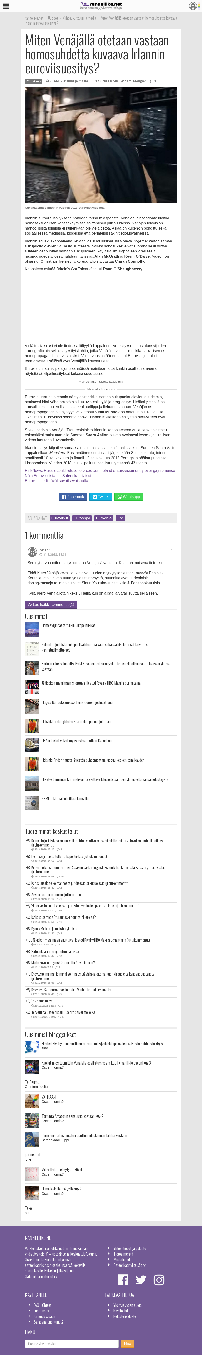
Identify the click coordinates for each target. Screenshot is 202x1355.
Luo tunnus (41, 1310)
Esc (120, 518)
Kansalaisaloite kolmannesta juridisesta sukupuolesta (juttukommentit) (79, 883)
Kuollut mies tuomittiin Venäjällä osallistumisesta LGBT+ (96, 1063)
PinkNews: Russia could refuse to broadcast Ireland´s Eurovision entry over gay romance (100, 471)
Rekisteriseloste (124, 1316)
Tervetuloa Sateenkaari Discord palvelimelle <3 (63, 1012)
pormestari (32, 1154)
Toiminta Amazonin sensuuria (72, 1116)
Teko (28, 1208)
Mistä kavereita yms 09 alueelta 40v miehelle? (63, 962)
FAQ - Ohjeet (42, 1305)
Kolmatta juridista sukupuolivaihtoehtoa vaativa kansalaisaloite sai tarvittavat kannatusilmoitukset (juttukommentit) (98, 843)
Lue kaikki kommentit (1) (51, 605)
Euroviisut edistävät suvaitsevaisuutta (56, 481)
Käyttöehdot (122, 1310)
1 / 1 (171, 549)
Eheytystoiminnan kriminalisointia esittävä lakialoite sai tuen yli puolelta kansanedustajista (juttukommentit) (92, 976)
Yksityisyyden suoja (127, 1305)
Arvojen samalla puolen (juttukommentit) (59, 894)
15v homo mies (41, 1001)
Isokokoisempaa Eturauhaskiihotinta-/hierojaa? (63, 917)
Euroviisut (59, 518)
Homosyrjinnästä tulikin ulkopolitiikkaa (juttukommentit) (69, 856)
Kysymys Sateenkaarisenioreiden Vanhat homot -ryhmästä (71, 989)
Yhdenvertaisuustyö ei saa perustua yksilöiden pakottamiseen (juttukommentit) (85, 906)
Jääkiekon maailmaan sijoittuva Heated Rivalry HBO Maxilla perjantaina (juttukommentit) (90, 940)
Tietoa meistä (123, 1254)
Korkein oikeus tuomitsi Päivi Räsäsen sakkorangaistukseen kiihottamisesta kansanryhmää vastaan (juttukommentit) (99, 870)
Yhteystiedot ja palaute (129, 1248)
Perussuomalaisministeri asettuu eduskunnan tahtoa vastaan (84, 1135)
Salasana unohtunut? (49, 1322)
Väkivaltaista (62, 1169)
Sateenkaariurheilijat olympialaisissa (56, 951)
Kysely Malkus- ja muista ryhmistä (54, 928)
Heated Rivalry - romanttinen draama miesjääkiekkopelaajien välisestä (102, 1043)
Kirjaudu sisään (44, 1316)
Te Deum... (32, 1082)
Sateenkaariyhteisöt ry (129, 1265)
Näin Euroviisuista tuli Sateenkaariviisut (58, 476)
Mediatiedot (121, 1259)
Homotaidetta (61, 1189)
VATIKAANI (49, 1097)
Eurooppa (82, 518)
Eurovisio (104, 518)
